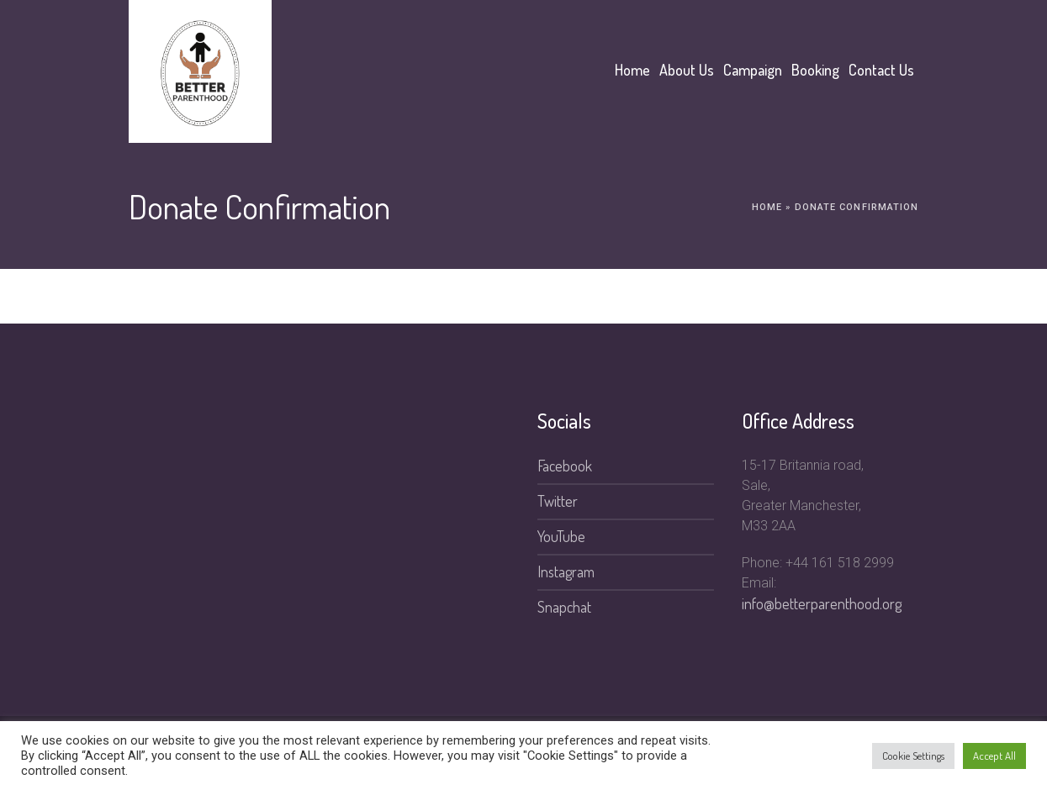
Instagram (566, 571)
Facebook (564, 465)
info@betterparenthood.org (822, 603)
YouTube (561, 536)
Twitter (557, 501)
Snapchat (564, 607)
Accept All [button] (994, 755)
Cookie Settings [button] (913, 755)
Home (767, 207)
